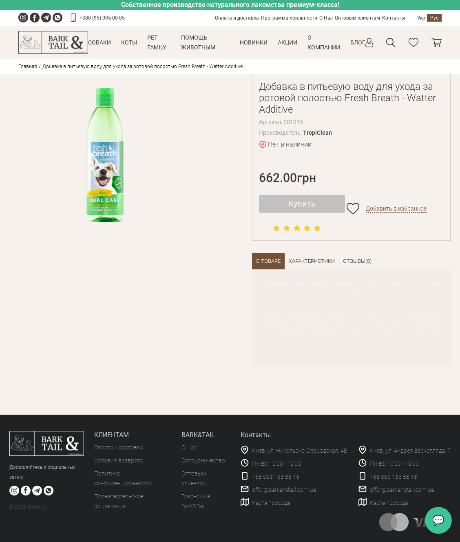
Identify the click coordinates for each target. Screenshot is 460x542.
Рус (434, 18)
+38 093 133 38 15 (275, 476)
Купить (302, 204)
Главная (27, 66)
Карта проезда (271, 503)
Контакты (393, 18)
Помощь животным (198, 42)
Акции (287, 42)
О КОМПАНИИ (323, 42)
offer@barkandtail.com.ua (284, 489)
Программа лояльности (289, 18)
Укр (421, 18)
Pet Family (156, 42)
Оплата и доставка (237, 18)
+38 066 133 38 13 (393, 476)
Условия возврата (118, 460)
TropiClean (317, 132)
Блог (357, 42)
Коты (129, 42)
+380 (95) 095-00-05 (102, 18)
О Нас (326, 18)
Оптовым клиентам (357, 18)
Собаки (99, 42)
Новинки (254, 42)
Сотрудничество (203, 460)
